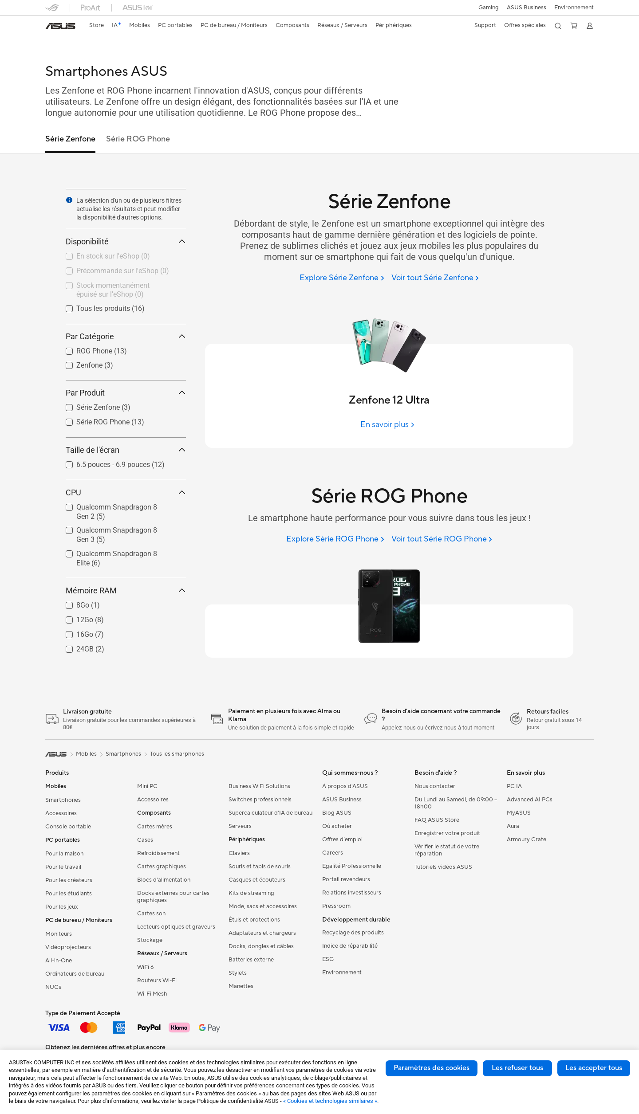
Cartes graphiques (161, 866)
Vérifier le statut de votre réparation (446, 850)
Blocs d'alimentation (163, 879)
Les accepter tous (593, 1067)
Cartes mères (154, 826)
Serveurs (240, 826)
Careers (332, 852)
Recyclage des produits (353, 932)
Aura (513, 826)
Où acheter (337, 826)
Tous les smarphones (177, 753)
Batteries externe (251, 959)
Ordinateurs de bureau (74, 973)
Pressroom (336, 906)
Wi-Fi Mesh (152, 993)
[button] (486, 7)
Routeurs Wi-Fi (157, 980)
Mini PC (147, 786)
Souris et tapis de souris (260, 866)
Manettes (241, 986)
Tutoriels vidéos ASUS (443, 867)
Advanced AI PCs (529, 799)
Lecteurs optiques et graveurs (176, 926)
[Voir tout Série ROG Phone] (441, 539)
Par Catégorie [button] (126, 336)
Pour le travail (63, 867)
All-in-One (58, 960)
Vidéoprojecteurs (68, 947)
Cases (145, 839)
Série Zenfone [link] (70, 139)
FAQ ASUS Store (436, 820)
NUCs (53, 987)
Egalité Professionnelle (351, 866)
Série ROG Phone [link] (138, 139)
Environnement (574, 7)
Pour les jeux (61, 906)
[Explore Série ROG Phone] (335, 539)
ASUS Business (525, 7)
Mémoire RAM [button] (126, 590)
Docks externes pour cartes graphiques (173, 897)
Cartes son (151, 913)
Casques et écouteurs (257, 879)
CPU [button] (126, 492)
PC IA (514, 786)
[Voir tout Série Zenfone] (435, 278)
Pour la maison (64, 853)
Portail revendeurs (346, 879)
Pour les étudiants (68, 893)
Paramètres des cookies (431, 1067)
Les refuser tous (517, 1067)
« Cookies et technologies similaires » (330, 1101)
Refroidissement (158, 853)
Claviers (239, 853)
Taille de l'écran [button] (126, 450)
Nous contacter (434, 786)
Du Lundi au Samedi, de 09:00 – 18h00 (455, 803)
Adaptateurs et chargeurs (262, 933)
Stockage (149, 940)
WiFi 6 (145, 967)
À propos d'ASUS (345, 786)
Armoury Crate (526, 839)
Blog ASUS (336, 812)
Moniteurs (58, 933)
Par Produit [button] (126, 392)
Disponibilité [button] (126, 241)
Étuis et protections (254, 919)
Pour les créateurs (68, 880)
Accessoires (61, 813)
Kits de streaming (251, 893)
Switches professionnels (260, 799)
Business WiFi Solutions (259, 786)
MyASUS (519, 812)
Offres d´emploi (342, 839)
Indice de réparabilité (350, 945)
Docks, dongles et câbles (261, 946)
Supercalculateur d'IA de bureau (270, 812)
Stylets (238, 973)
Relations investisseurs (351, 892)
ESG (328, 959)
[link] (60, 26)
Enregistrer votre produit (447, 833)
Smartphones (63, 800)
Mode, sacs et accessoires (263, 906)
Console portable (68, 826)
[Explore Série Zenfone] (342, 278)
